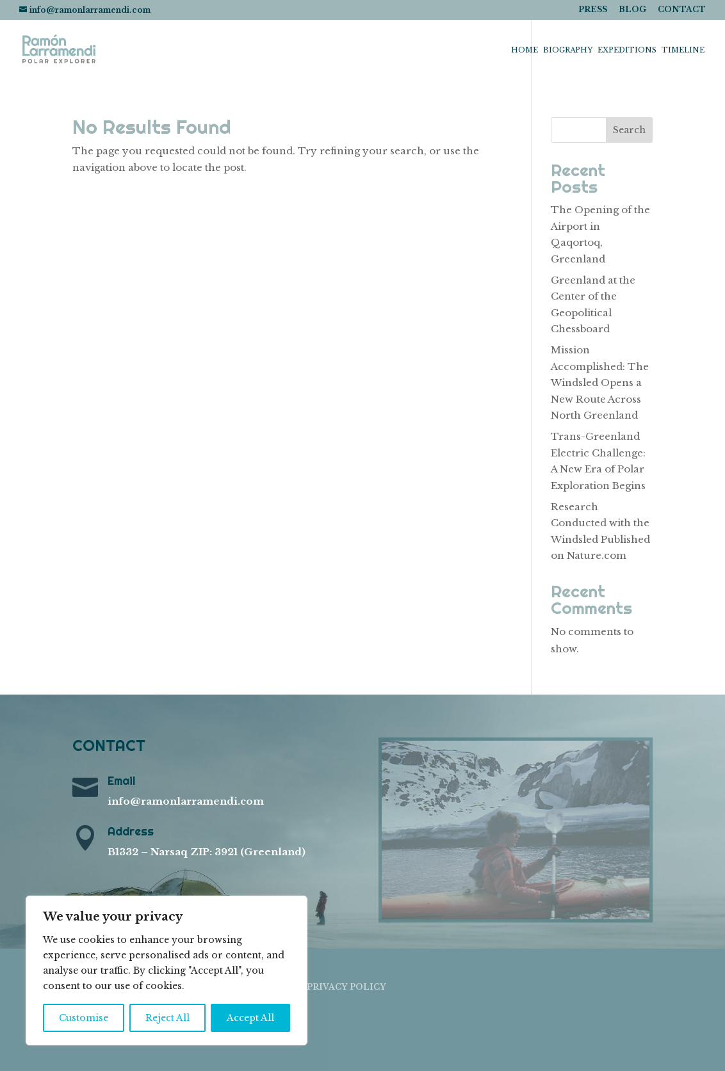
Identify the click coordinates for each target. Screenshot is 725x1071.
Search (629, 130)
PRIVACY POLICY (346, 987)
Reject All (167, 1018)
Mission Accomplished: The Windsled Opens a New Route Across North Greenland (600, 382)
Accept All (250, 1018)
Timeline (683, 49)
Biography (567, 49)
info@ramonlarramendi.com (186, 801)
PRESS (592, 10)
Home (524, 49)
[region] (166, 970)
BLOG (632, 10)
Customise (83, 1018)
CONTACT (682, 10)
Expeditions (627, 49)
